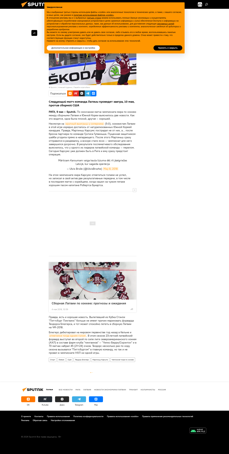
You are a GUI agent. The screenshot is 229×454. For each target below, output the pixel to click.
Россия (162, 389)
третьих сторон (94, 18)
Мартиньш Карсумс (100, 360)
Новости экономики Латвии (110, 389)
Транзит (133, 389)
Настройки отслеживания (63, 420)
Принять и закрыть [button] (168, 48)
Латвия (61, 360)
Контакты (38, 416)
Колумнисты (148, 389)
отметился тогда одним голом (68, 335)
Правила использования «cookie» (123, 416)
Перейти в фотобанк (82, 87)
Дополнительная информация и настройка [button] (73, 48)
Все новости (66, 389)
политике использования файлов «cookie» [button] (94, 15)
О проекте (26, 416)
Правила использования (58, 416)
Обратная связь (40, 420)
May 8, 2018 (111, 168)
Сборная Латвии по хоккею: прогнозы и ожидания (89, 303)
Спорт (52, 360)
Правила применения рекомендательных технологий (167, 416)
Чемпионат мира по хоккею (123, 360)
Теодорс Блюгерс (82, 360)
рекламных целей (165, 24)
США (70, 360)
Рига (78, 389)
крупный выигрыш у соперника (84, 123)
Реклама (25, 420)
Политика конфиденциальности (88, 416)
